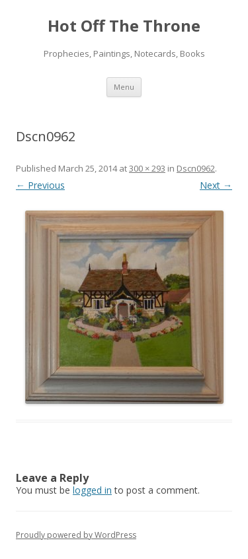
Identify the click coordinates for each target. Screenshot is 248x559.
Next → (216, 185)
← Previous (40, 185)
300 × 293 (147, 168)
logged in (92, 490)
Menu (124, 87)
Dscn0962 (196, 168)
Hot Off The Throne (124, 26)
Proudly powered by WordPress (76, 535)
